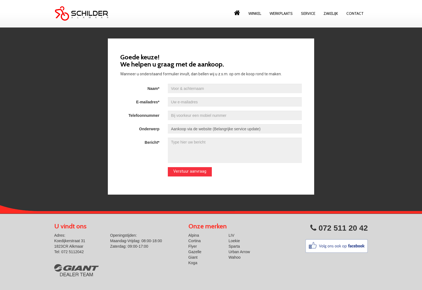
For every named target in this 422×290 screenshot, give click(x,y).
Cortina (194, 241)
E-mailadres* (148, 102)
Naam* (153, 88)
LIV (231, 235)
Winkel (254, 13)
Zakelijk (331, 13)
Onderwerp (149, 129)
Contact (355, 13)
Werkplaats (281, 13)
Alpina (193, 235)
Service (308, 13)
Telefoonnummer (144, 115)
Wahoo (235, 257)
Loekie (234, 241)
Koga (193, 263)
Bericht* (152, 142)
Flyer (192, 246)
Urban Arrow (239, 252)
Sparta (234, 246)
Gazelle (194, 252)
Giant (193, 257)
